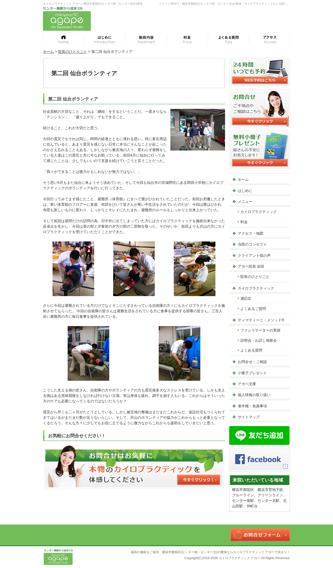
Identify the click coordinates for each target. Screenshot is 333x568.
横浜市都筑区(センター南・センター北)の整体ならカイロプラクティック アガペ (218, 552)
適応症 (245, 298)
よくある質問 (251, 350)
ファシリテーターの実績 (260, 330)
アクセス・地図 (250, 233)
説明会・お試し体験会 (258, 340)
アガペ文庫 (247, 384)
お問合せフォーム (260, 534)
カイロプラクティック (258, 212)
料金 (244, 222)
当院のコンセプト (252, 244)
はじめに (245, 191)
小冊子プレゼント (252, 373)
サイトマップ (249, 417)
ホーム (243, 179)
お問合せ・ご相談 (252, 362)
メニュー (245, 201)
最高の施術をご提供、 (146, 552)
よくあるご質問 (253, 309)
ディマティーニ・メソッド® (261, 320)
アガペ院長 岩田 (251, 266)
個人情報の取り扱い (254, 395)
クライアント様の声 (254, 255)
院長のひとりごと (255, 276)
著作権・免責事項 (252, 406)
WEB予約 (269, 13)
